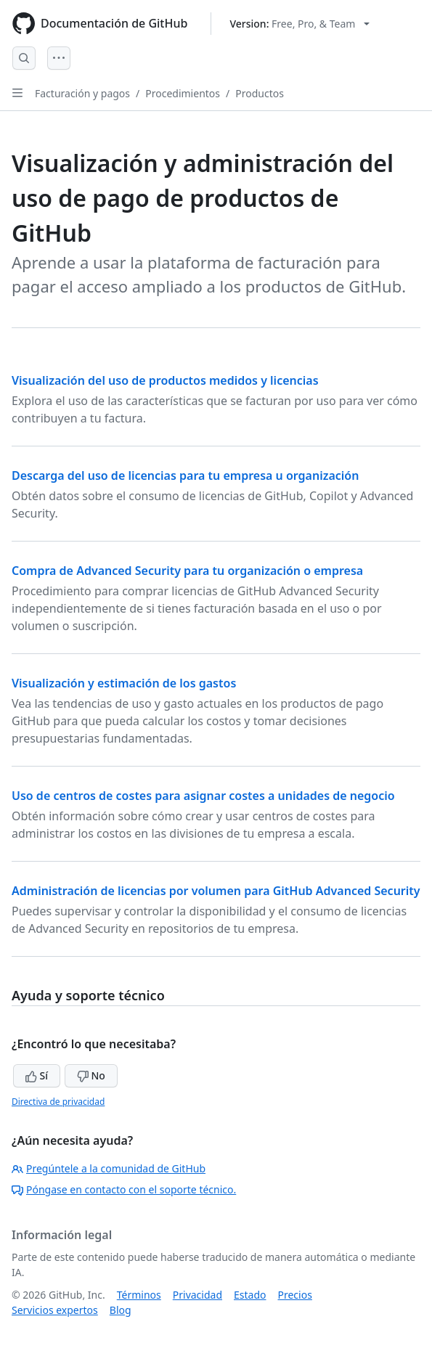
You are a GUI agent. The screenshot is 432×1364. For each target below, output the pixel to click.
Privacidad (197, 1295)
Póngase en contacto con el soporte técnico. (124, 1189)
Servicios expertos (55, 1310)
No (91, 1075)
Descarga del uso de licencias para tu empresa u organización (185, 475)
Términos (139, 1295)
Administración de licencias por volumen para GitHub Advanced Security (216, 891)
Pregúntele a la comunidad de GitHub (108, 1168)
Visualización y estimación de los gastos (124, 683)
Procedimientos (182, 93)
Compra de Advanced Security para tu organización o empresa (187, 571)
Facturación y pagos (82, 93)
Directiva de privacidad (58, 1101)
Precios (295, 1295)
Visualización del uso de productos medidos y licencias (165, 380)
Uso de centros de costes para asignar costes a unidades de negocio (203, 796)
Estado (250, 1295)
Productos (259, 93)
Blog (120, 1310)
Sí (36, 1075)
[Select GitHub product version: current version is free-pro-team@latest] (299, 23)
